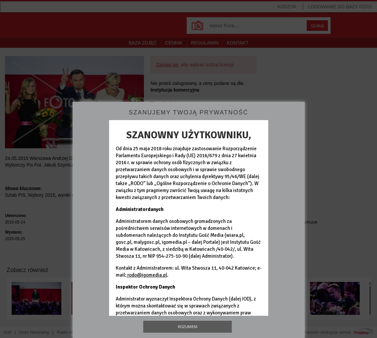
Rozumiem (187, 326)
